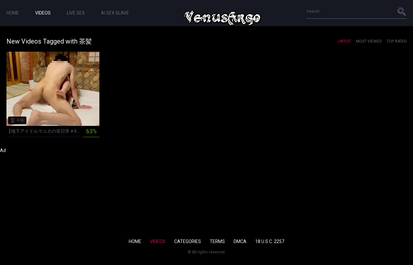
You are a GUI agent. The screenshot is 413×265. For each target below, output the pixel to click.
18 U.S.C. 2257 (269, 241)
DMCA (240, 241)
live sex (76, 12)
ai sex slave (115, 12)
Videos (43, 12)
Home (12, 12)
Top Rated (397, 41)
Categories (187, 241)
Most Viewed (369, 41)
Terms (217, 241)
